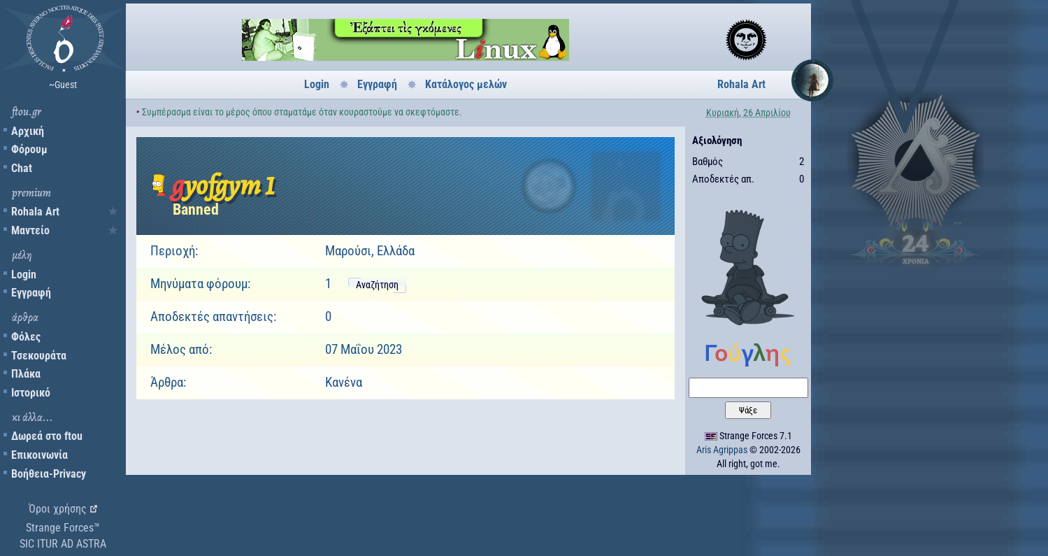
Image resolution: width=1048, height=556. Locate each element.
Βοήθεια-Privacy (48, 473)
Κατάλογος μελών (466, 84)
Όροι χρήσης (58, 508)
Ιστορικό (30, 392)
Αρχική (27, 131)
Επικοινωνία (39, 455)
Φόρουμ (29, 149)
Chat (21, 168)
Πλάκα (26, 373)
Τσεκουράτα (38, 355)
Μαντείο (30, 230)
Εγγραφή (31, 292)
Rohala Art (35, 211)
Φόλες (26, 336)
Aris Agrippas (721, 449)
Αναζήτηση (377, 284)
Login (23, 274)
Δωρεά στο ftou (46, 436)
